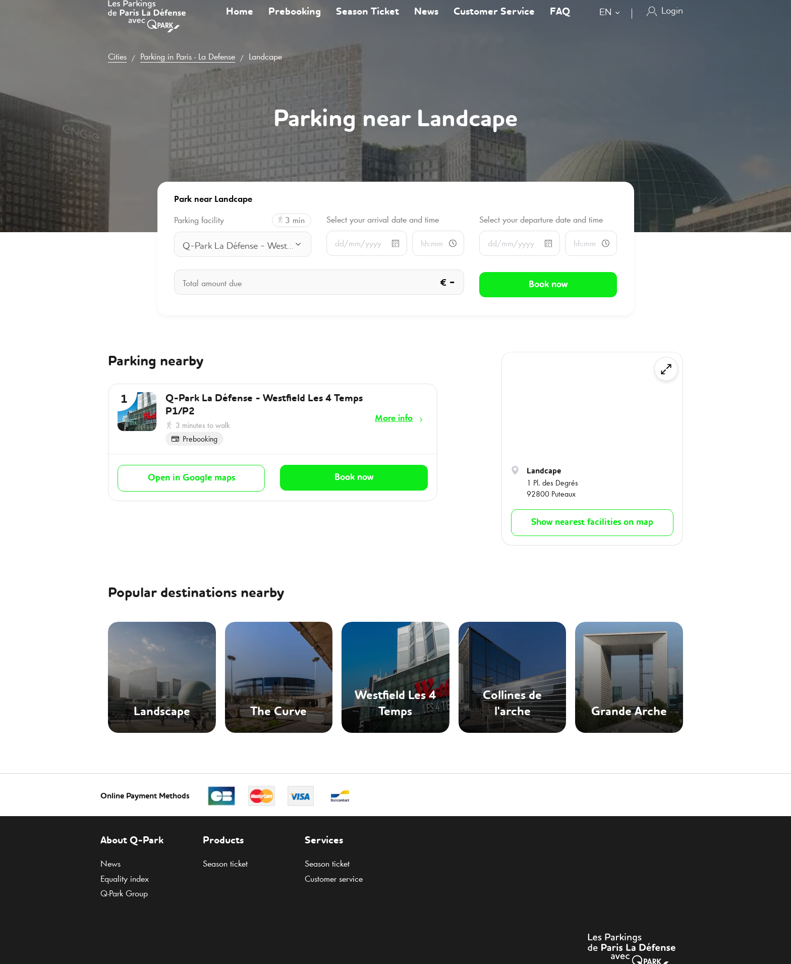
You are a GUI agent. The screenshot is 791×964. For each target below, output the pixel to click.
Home (239, 22)
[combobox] (611, 24)
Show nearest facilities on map (592, 522)
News (426, 22)
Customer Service (494, 22)
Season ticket (225, 863)
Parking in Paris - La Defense (187, 56)
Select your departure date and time (541, 219)
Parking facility (199, 220)
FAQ (560, 22)
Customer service (334, 878)
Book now (353, 475)
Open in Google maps (191, 475)
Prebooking (294, 22)
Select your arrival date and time (382, 219)
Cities (117, 56)
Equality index (124, 878)
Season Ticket (367, 22)
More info (394, 417)
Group (124, 893)
